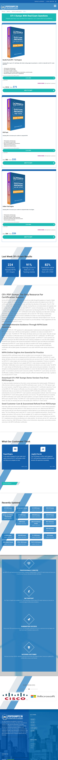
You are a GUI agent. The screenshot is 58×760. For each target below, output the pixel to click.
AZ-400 (32, 722)
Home (3, 11)
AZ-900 (32, 730)
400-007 (33, 725)
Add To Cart (28, 90)
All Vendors (33, 743)
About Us (33, 745)
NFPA (8, 11)
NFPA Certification (17, 11)
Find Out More (7, 483)
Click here (28, 77)
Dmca (32, 747)
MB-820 (32, 719)
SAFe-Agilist (34, 727)
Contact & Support (39, 1)
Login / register (50, 1)
